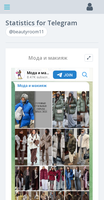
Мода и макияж (47, 58)
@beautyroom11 (26, 32)
